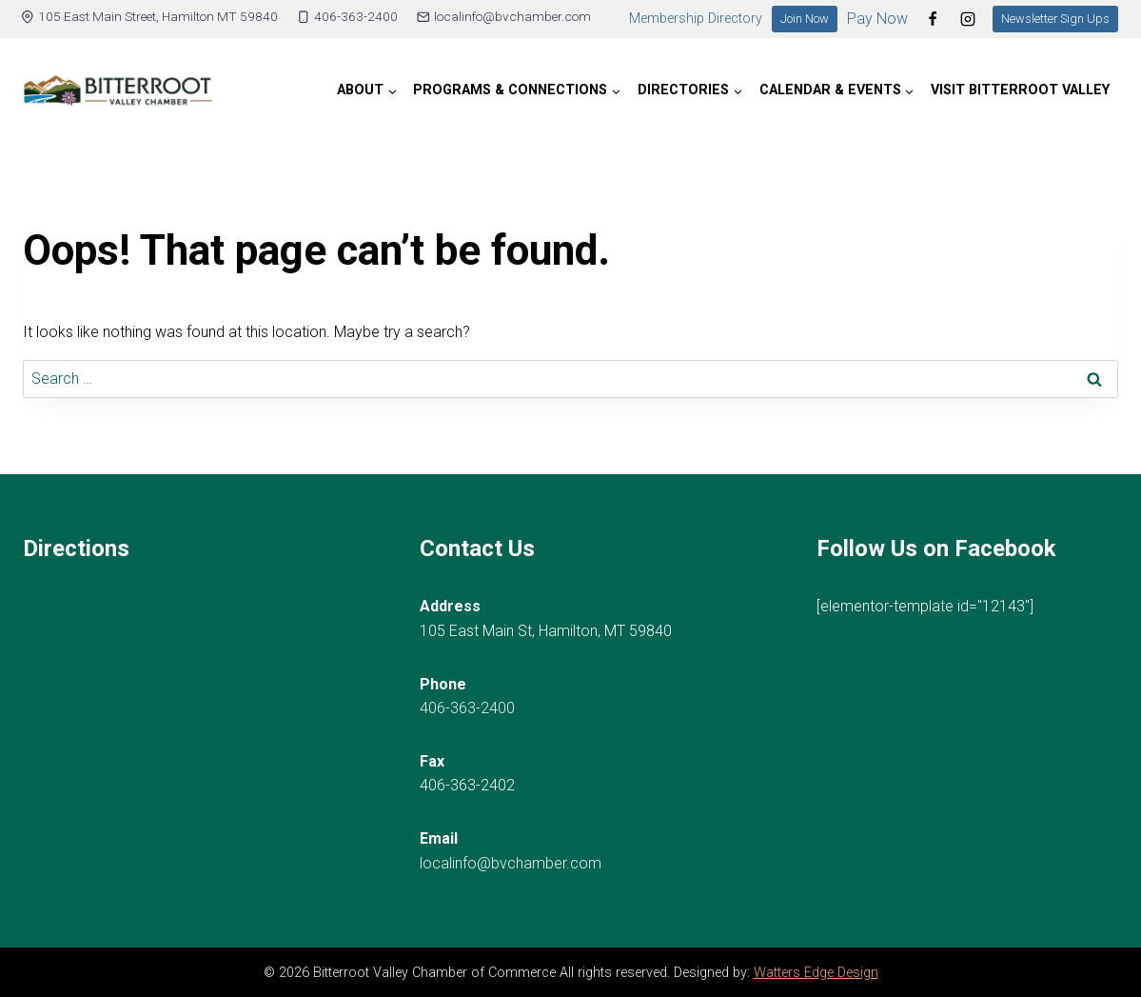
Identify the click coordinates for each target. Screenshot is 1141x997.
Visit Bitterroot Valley (1020, 90)
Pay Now (877, 19)
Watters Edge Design (816, 973)
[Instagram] (968, 19)
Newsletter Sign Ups (1055, 18)
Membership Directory (695, 18)
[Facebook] (932, 19)
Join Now (804, 18)
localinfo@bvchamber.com (510, 863)
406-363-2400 (467, 708)
